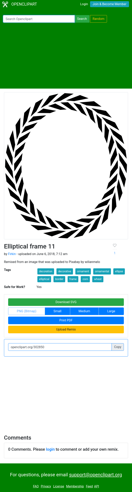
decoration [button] (45, 271)
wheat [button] (98, 279)
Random (99, 19)
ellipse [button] (119, 271)
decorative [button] (64, 271)
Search (82, 19)
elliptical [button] (44, 279)
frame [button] (73, 279)
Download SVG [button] (66, 302)
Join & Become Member (109, 4)
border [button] (59, 279)
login (50, 449)
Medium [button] (84, 311)
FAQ (36, 486)
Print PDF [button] (66, 320)
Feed (89, 486)
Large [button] (111, 311)
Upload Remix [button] (66, 329)
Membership (75, 486)
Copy (117, 347)
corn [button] (85, 279)
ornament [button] (83, 271)
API (96, 486)
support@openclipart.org (95, 475)
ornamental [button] (102, 271)
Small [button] (57, 311)
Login (84, 4)
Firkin (12, 254)
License (58, 486)
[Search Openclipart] (39, 19)
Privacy (46, 486)
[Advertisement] (66, 55)
